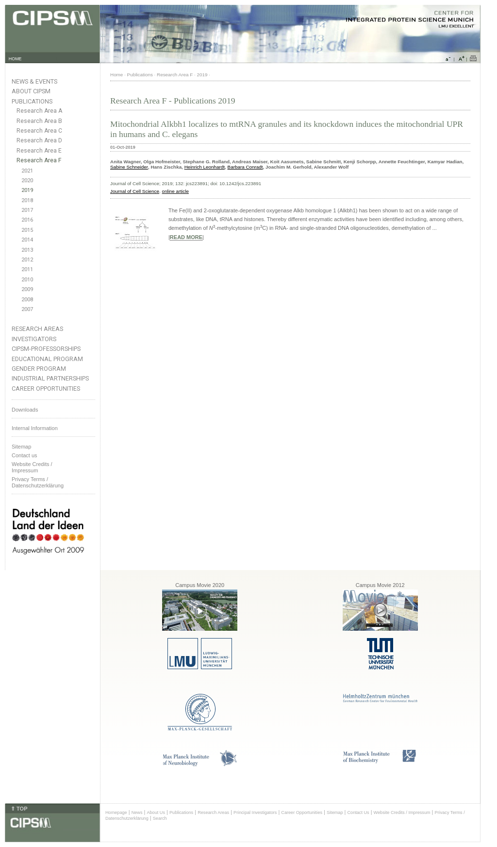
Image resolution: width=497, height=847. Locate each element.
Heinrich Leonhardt (204, 167)
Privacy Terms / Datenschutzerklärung (38, 482)
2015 (27, 230)
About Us (156, 812)
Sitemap (21, 446)
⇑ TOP (19, 809)
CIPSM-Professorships (46, 348)
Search (160, 818)
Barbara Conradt (245, 167)
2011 (27, 269)
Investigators (34, 339)
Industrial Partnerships (50, 378)
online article (175, 191)
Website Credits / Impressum (402, 812)
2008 (27, 299)
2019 (27, 190)
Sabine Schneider (129, 167)
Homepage (116, 812)
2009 (27, 289)
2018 (27, 200)
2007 (27, 309)
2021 (27, 171)
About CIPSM (31, 91)
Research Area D (39, 140)
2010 (27, 280)
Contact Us (358, 812)
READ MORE (186, 237)
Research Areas (37, 328)
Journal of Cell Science (134, 191)
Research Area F (39, 160)
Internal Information (35, 428)
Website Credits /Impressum (32, 467)
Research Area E (39, 150)
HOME (15, 58)
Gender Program (39, 368)
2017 (27, 210)
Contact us (24, 455)
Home (116, 74)
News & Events (34, 81)
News (137, 812)
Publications (32, 101)
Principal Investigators (255, 812)
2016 (27, 220)
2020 (27, 180)
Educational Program (47, 359)
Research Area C (39, 130)
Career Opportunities (46, 388)
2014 (27, 240)
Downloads (25, 410)
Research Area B (39, 121)
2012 (27, 260)
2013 (27, 250)
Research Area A (39, 110)
